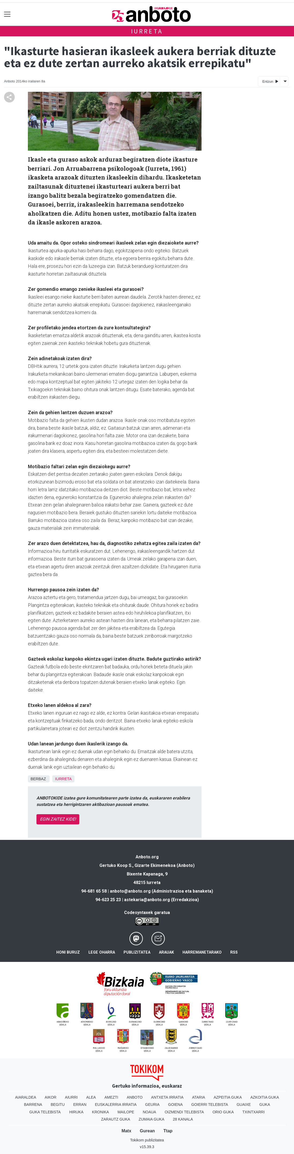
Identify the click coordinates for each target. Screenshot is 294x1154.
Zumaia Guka (151, 1119)
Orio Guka (223, 1112)
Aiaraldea (25, 1097)
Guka (264, 1104)
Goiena (175, 1104)
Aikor (51, 1097)
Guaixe (244, 1104)
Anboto (135, 1097)
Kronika (100, 1112)
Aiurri (71, 1097)
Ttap (168, 1131)
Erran (79, 1104)
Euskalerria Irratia (115, 1104)
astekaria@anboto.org (147, 899)
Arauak (166, 952)
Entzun (270, 81)
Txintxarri (253, 1112)
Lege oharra (101, 952)
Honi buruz (68, 952)
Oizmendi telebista (184, 1112)
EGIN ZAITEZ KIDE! (58, 819)
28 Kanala (183, 1119)
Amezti (111, 1097)
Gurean (147, 1131)
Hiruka (76, 1112)
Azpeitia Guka (228, 1097)
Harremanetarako (202, 952)
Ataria (198, 1097)
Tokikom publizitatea (147, 1140)
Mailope (125, 1112)
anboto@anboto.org (130, 891)
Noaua (149, 1112)
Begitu (58, 1104)
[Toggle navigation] (7, 14)
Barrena (33, 1104)
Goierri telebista (209, 1104)
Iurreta (147, 31)
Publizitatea (137, 952)
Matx (126, 1131)
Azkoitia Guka (264, 1097)
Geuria (152, 1104)
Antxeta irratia (167, 1097)
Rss (234, 952)
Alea (91, 1097)
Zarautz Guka (115, 1119)
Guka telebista (45, 1112)
